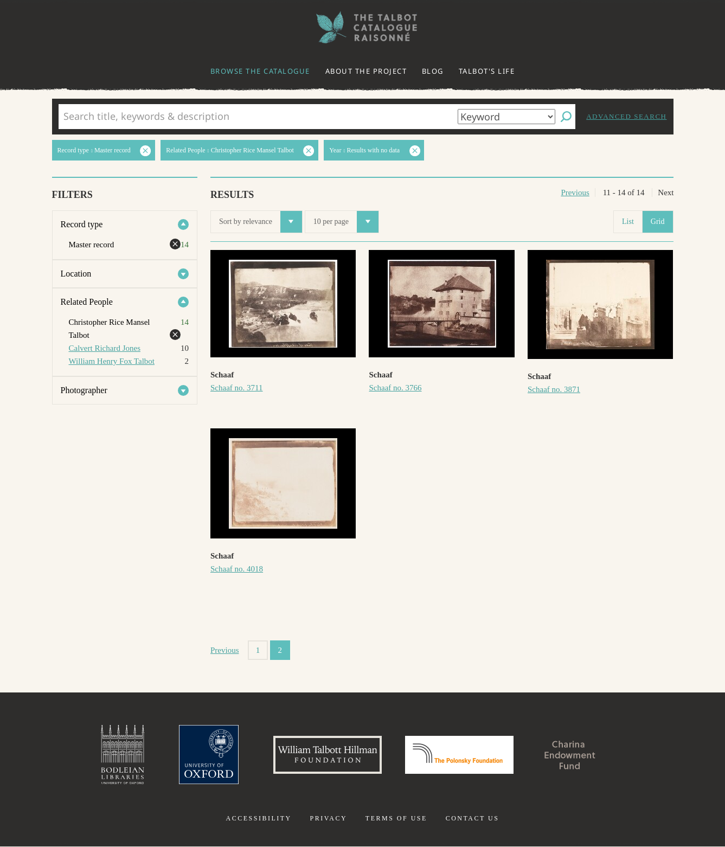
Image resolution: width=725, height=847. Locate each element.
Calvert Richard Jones (104, 348)
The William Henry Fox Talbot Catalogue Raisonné (363, 27)
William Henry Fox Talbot (112, 361)
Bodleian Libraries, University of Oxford (122, 755)
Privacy (328, 819)
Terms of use (396, 819)
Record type (82, 224)
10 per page (345, 222)
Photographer (84, 390)
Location (76, 273)
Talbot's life (487, 71)
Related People (87, 301)
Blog (433, 71)
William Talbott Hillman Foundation (327, 755)
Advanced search (626, 116)
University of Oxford (209, 755)
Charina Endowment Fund (570, 755)
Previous (575, 192)
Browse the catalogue (260, 71)
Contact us (472, 819)
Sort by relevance (260, 222)
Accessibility (259, 819)
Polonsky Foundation (459, 755)
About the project (366, 71)
